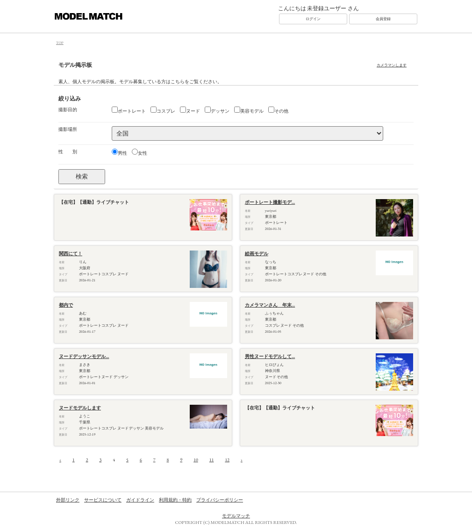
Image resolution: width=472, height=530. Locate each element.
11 (211, 460)
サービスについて (103, 500)
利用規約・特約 (175, 500)
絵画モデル (256, 254)
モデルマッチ (236, 516)
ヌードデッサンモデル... (84, 356)
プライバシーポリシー (219, 500)
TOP (60, 42)
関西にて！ (70, 254)
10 (195, 460)
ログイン (313, 18)
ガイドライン (140, 500)
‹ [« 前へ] (60, 460)
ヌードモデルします (80, 408)
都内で (66, 305)
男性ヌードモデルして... (270, 356)
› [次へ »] (242, 460)
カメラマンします (392, 65)
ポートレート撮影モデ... (270, 202)
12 (227, 460)
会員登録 (383, 18)
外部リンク (67, 500)
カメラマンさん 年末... (270, 305)
